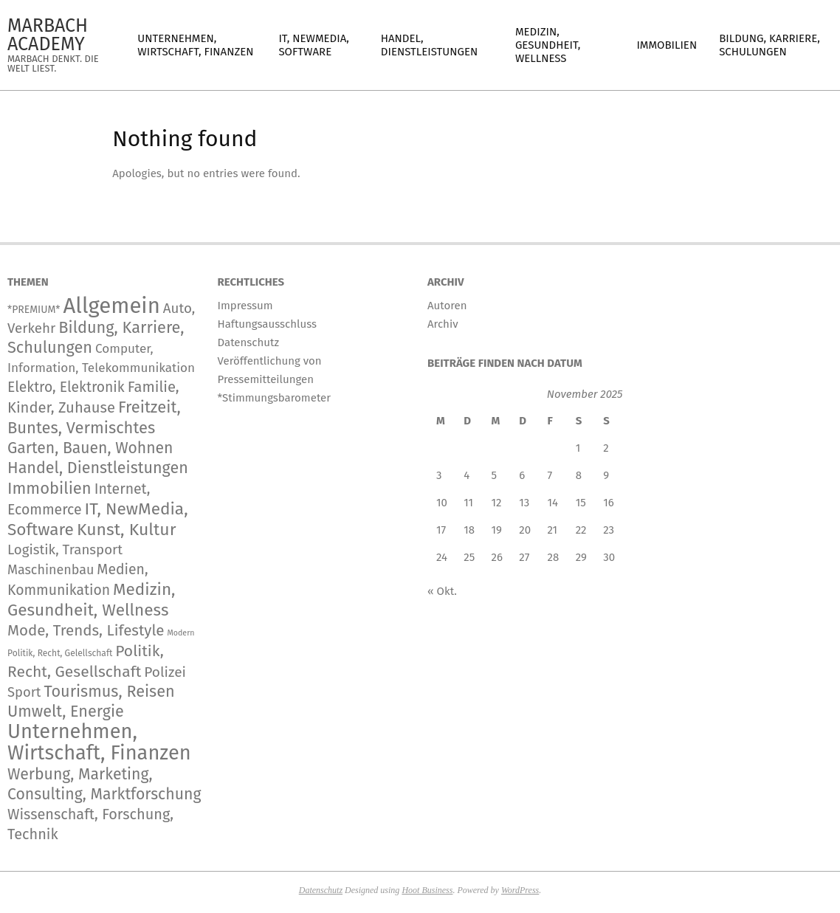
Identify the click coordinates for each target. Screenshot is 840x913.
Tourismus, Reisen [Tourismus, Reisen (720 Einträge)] (109, 691)
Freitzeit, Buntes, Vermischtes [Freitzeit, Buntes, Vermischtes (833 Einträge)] (94, 417)
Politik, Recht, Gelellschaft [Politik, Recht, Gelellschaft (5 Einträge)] (59, 653)
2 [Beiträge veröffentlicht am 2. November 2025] (605, 448)
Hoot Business (427, 890)
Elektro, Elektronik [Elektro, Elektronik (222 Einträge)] (66, 387)
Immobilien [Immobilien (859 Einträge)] (49, 488)
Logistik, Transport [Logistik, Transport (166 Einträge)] (65, 550)
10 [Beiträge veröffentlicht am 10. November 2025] (441, 502)
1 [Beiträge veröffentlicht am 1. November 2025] (578, 448)
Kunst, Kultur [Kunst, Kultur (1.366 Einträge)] (126, 530)
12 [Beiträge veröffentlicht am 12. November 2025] (497, 502)
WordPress (520, 890)
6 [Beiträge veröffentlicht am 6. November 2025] (522, 475)
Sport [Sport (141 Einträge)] (24, 692)
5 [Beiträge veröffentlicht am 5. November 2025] (495, 475)
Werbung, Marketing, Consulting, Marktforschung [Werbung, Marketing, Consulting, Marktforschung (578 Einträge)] (104, 784)
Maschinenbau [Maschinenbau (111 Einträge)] (50, 570)
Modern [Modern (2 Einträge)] (180, 633)
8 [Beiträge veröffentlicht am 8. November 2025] (579, 475)
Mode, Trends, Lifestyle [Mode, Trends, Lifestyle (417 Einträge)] (86, 630)
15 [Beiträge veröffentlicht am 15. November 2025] (581, 502)
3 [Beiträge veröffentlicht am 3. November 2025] (439, 475)
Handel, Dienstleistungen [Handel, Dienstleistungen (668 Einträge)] (97, 468)
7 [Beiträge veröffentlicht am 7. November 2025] (550, 475)
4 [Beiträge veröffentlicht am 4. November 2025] (466, 475)
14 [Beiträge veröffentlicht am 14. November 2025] (553, 502)
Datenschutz (320, 890)
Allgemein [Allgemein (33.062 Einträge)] (111, 306)
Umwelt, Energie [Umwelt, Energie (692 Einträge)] (65, 711)
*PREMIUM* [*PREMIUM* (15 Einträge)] (34, 309)
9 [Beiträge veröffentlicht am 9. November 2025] (606, 475)
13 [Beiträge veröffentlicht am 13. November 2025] (524, 502)
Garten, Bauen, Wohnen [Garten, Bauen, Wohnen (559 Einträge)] (90, 448)
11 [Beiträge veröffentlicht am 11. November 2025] (468, 502)
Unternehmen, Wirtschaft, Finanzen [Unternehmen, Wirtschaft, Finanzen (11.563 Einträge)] (99, 742)
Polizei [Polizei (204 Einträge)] (165, 672)
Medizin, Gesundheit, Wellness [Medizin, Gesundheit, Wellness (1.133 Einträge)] (91, 599)
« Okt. (442, 591)
